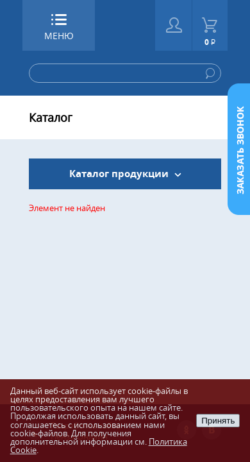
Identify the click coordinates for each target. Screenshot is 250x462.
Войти (173, 25)
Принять (218, 420)
